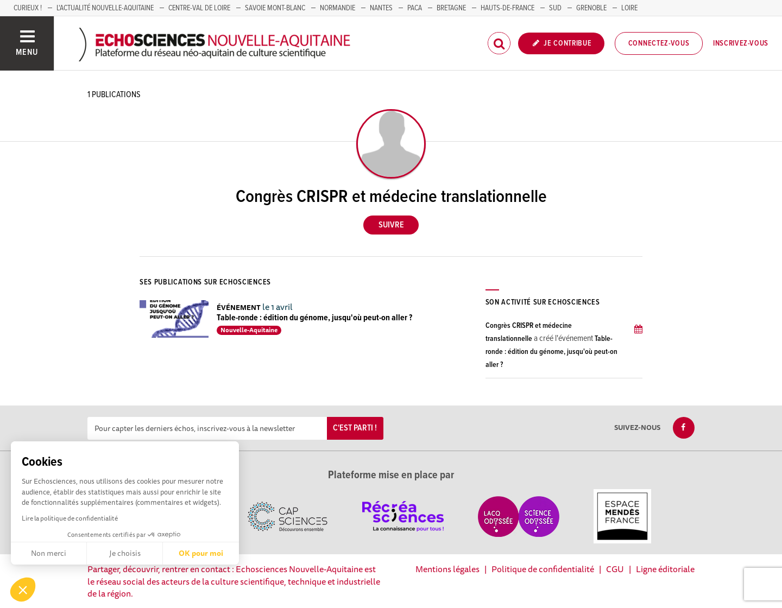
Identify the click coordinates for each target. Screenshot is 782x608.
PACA (414, 8)
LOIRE (629, 8)
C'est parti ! (355, 428)
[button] (23, 590)
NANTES (381, 8)
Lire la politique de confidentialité (70, 518)
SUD (555, 8)
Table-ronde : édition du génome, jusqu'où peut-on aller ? (314, 318)
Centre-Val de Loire (199, 8)
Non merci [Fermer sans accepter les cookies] (48, 553)
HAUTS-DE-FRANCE (507, 8)
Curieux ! (28, 8)
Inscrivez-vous (740, 43)
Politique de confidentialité (542, 569)
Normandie (337, 8)
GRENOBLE (591, 8)
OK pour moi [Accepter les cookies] (201, 553)
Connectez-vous (659, 43)
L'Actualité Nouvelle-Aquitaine (105, 8)
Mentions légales (447, 569)
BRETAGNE (451, 8)
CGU (615, 569)
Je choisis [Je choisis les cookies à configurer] (125, 553)
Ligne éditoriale (665, 569)
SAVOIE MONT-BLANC (275, 8)
